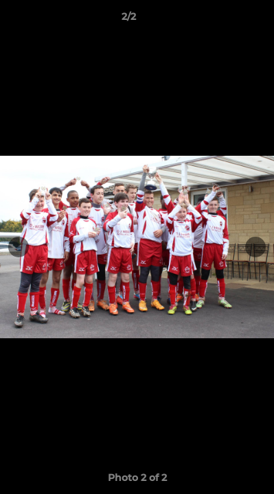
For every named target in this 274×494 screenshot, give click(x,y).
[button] (224, 20)
